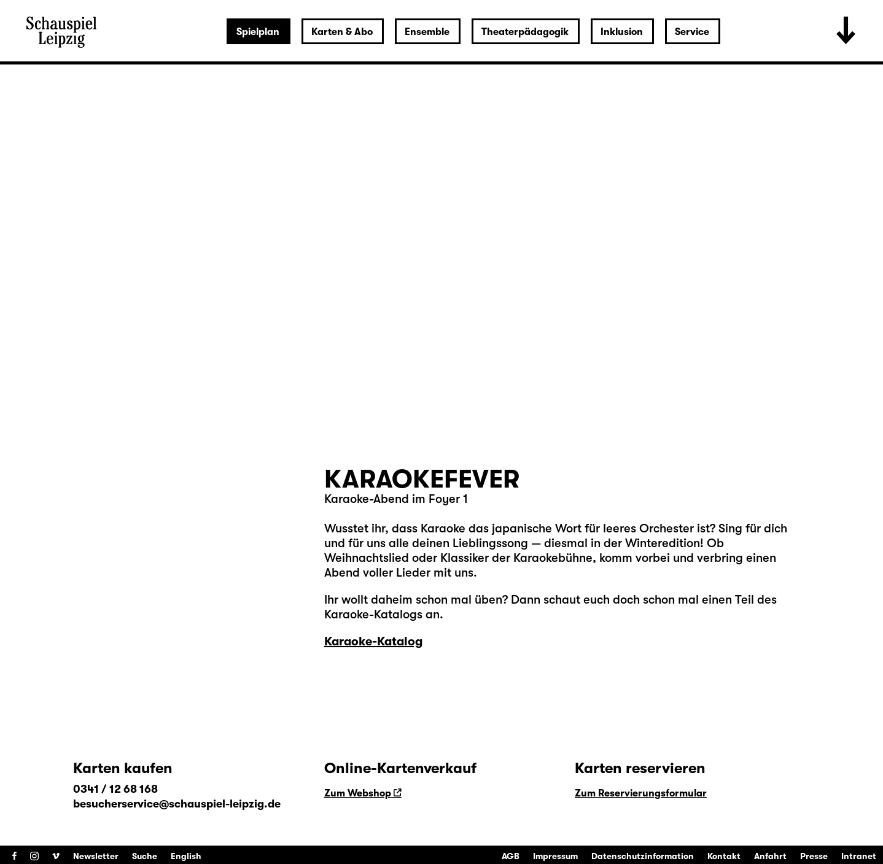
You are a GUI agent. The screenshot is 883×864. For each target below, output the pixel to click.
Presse (814, 856)
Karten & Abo (342, 31)
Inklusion (622, 31)
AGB (510, 856)
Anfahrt (770, 856)
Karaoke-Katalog (373, 641)
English (186, 856)
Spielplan (257, 31)
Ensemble (427, 31)
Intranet (858, 856)
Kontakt (724, 856)
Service (692, 31)
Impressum (555, 856)
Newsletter (96, 856)
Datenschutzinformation (642, 856)
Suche (144, 856)
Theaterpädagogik (525, 31)
